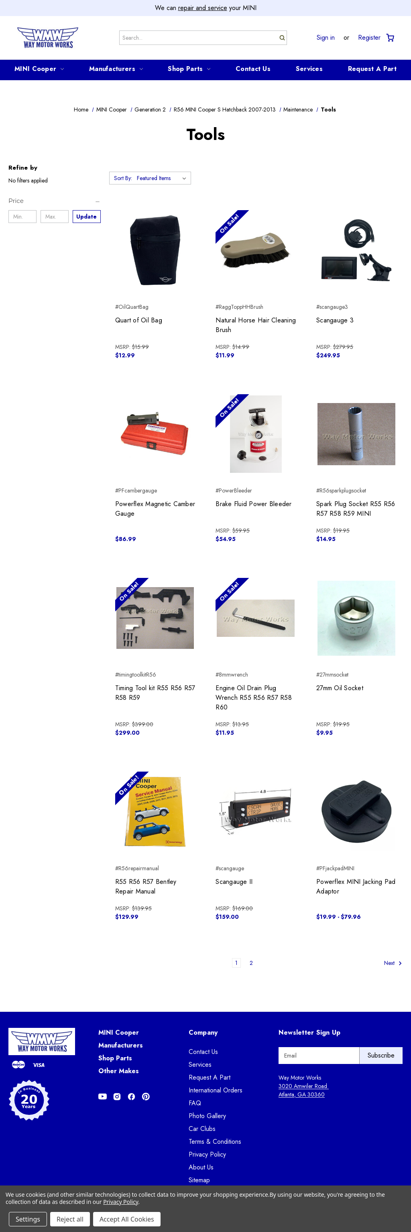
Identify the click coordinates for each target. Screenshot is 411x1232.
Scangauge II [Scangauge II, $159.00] (234, 881)
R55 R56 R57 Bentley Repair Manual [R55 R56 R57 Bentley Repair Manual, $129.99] (146, 886)
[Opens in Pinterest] (146, 1096)
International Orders (215, 1090)
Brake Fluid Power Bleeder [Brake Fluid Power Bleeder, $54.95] (253, 504)
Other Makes (118, 1071)
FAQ (195, 1103)
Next (393, 963)
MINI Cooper (39, 68)
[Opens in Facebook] (131, 1096)
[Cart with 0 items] (389, 37)
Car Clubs (202, 1128)
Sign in (326, 37)
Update (86, 217)
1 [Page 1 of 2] (236, 963)
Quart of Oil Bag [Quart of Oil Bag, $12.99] (138, 320)
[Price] (54, 201)
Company (203, 1032)
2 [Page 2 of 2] (251, 963)
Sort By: (123, 178)
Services (309, 68)
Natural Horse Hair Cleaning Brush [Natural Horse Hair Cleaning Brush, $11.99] (256, 325)
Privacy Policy (207, 1154)
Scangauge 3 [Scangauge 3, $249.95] (335, 320)
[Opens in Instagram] (117, 1096)
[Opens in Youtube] (102, 1096)
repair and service (202, 7)
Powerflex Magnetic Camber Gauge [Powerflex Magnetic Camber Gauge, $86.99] (155, 508)
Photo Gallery (207, 1116)
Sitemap (199, 1180)
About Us (201, 1167)
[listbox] (163, 178)
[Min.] (22, 216)
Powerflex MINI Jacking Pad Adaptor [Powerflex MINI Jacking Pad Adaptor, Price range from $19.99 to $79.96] (356, 886)
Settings (28, 1219)
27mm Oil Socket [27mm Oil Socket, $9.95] (339, 688)
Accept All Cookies (127, 1219)
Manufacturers (116, 68)
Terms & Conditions (215, 1141)
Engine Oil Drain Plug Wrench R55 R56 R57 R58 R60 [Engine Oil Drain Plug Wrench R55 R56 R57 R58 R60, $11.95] (254, 697)
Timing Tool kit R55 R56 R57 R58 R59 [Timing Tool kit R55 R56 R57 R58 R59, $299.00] (155, 692)
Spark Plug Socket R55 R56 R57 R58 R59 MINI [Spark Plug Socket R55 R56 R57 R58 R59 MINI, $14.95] (355, 508)
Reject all (70, 1219)
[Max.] (55, 216)
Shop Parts (189, 68)
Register (369, 37)
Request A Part (372, 68)
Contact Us (253, 68)
